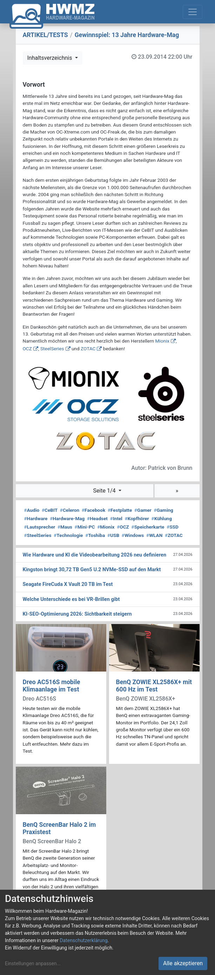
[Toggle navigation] (192, 12)
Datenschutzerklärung (83, 940)
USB (113, 535)
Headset (97, 518)
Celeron (69, 510)
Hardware (36, 518)
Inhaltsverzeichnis (50, 58)
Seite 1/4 (105, 490)
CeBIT (50, 510)
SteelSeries (52, 348)
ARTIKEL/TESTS (45, 34)
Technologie (68, 535)
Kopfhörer (137, 518)
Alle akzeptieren (183, 963)
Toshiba (95, 535)
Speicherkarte (148, 527)
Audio (32, 510)
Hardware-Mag (67, 518)
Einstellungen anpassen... (33, 963)
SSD (173, 527)
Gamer (143, 510)
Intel (116, 518)
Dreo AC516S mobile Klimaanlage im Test (51, 686)
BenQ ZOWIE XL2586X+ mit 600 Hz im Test (154, 686)
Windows (133, 535)
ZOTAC (88, 348)
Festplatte (120, 510)
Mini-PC (85, 527)
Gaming (163, 510)
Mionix (162, 341)
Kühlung (162, 518)
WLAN (154, 535)
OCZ (27, 348)
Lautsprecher (39, 527)
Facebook (93, 510)
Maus (65, 527)
